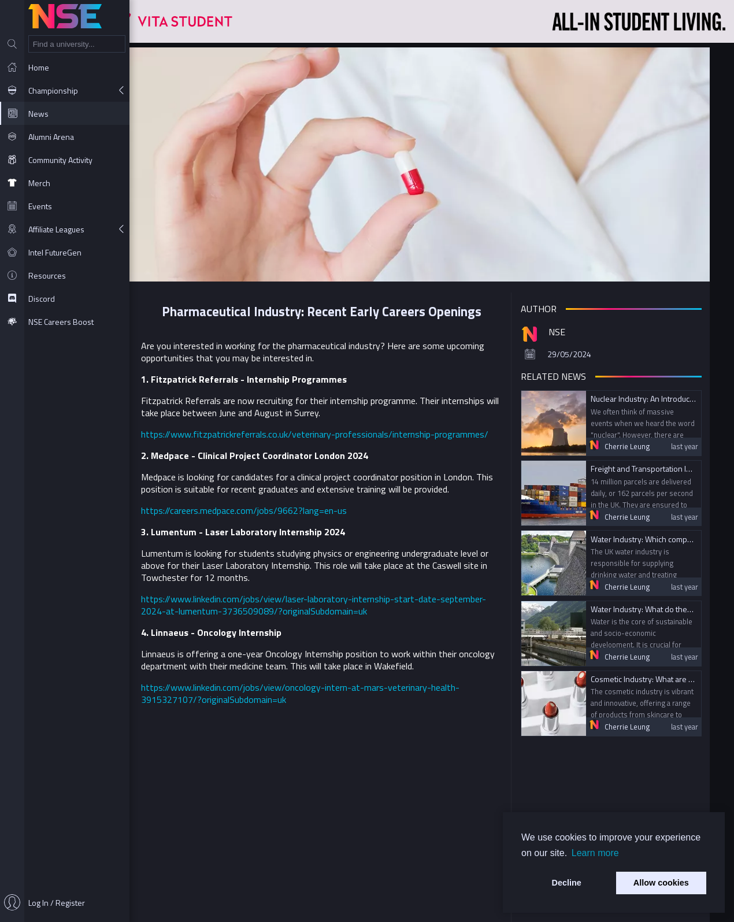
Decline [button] (566, 882)
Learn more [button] (595, 853)
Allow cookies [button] (661, 882)
